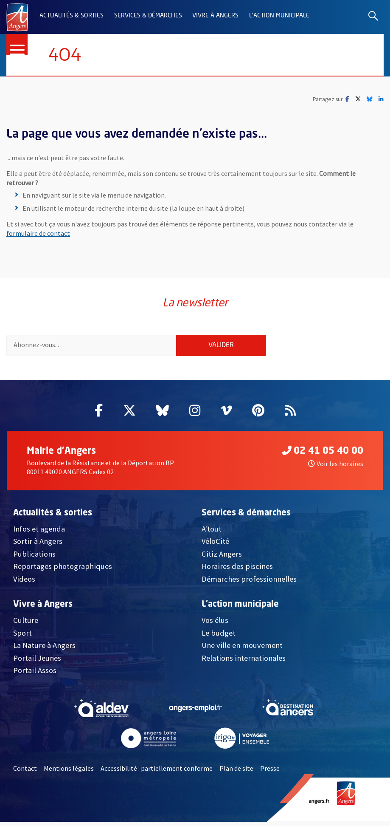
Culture (25, 624)
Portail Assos (34, 674)
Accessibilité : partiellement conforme (157, 772)
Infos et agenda (39, 533)
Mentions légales (69, 772)
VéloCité (215, 545)
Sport (22, 637)
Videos (24, 583)
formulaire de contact (38, 233)
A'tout (212, 533)
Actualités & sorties (71, 16)
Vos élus (215, 624)
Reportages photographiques (62, 570)
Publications (34, 558)
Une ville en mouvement (242, 649)
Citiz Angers (222, 558)
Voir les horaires (335, 468)
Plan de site (236, 772)
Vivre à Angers (215, 16)
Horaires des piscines (237, 570)
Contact (25, 772)
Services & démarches (148, 16)
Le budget (219, 637)
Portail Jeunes (37, 662)
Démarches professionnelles (249, 583)
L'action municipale (279, 16)
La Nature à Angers (44, 649)
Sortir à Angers (37, 545)
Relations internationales (244, 662)
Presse (270, 772)
